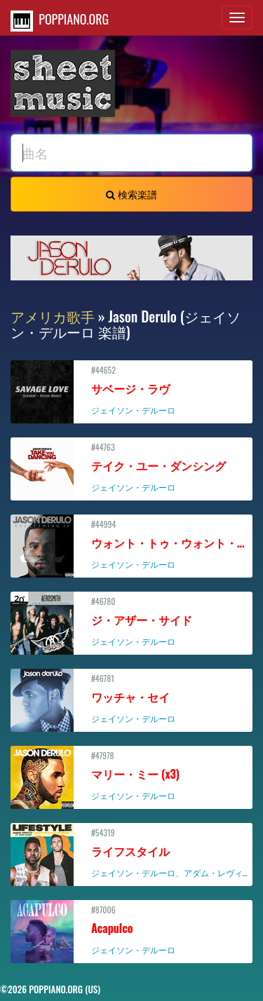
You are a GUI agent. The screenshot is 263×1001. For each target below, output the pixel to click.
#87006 (131, 929)
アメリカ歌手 (53, 316)
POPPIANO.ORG (60, 21)
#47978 (131, 775)
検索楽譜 (131, 193)
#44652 (131, 390)
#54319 (133, 852)
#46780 (131, 621)
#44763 (131, 467)
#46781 (131, 698)
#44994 (133, 544)
